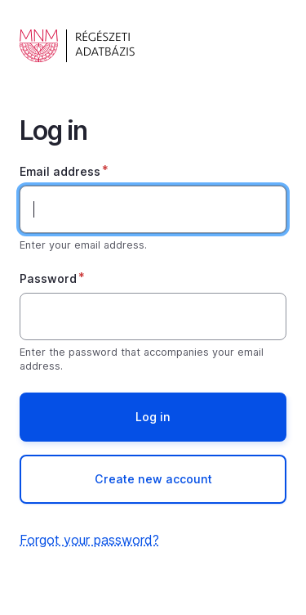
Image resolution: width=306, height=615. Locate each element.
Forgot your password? (89, 540)
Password (48, 278)
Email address (60, 171)
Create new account (153, 479)
